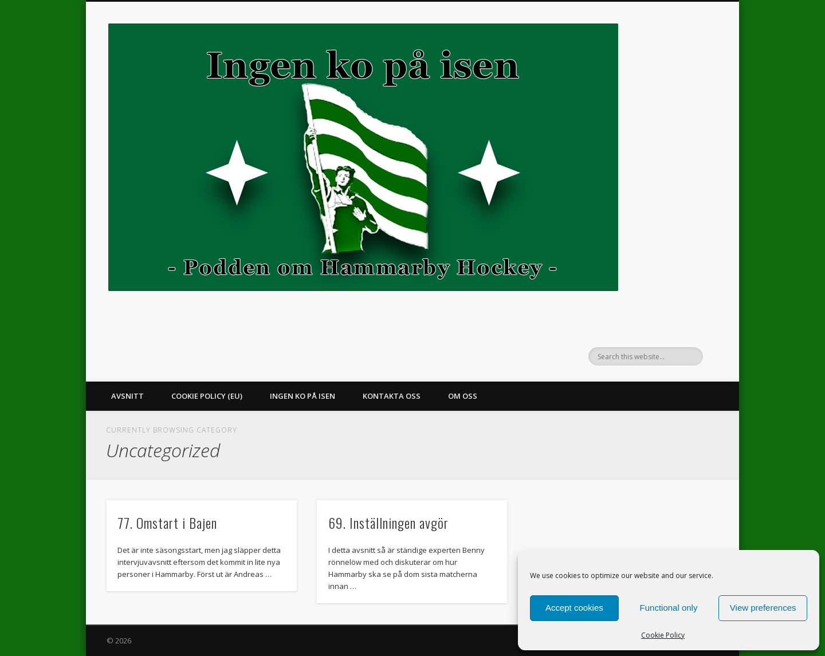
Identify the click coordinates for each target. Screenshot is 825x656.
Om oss (462, 396)
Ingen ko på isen (302, 396)
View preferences (763, 607)
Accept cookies (574, 607)
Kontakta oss (392, 396)
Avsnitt (127, 396)
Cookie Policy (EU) (206, 396)
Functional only (669, 607)
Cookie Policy (663, 635)
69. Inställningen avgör (388, 522)
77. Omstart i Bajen (167, 522)
